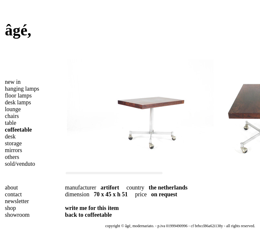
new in (13, 82)
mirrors (13, 150)
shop (10, 208)
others (12, 157)
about (11, 187)
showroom (17, 215)
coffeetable (18, 129)
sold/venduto (20, 164)
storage (13, 143)
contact (13, 194)
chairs (12, 116)
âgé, (18, 30)
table (10, 123)
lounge (13, 109)
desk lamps (18, 102)
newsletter (17, 201)
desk (10, 136)
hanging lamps (22, 88)
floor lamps (18, 95)
